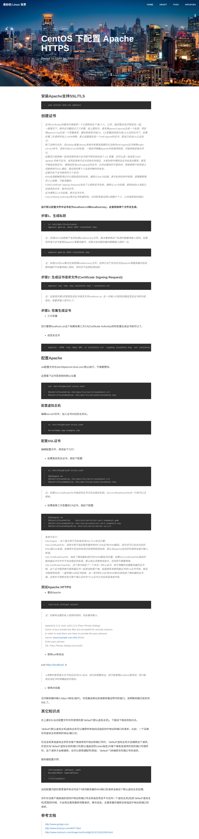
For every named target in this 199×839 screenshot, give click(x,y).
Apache (64, 29)
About (163, 5)
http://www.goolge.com (57, 824)
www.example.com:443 (65, 637)
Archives (190, 5)
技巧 (45, 29)
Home (150, 5)
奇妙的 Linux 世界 (14, 4)
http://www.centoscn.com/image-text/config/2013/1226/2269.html (79, 832)
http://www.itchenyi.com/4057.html (63, 828)
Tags (176, 5)
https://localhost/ (55, 665)
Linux (54, 29)
